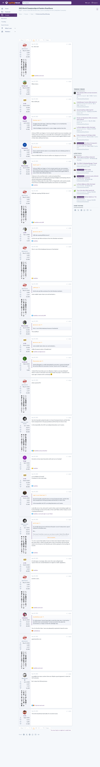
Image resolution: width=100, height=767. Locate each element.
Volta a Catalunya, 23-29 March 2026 (86, 135)
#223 (70, 636)
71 (43, 40)
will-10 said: (36, 523)
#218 (70, 491)
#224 (70, 674)
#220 (70, 558)
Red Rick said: (36, 147)
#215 (70, 417)
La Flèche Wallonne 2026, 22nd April (86, 127)
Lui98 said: (35, 287)
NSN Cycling (84, 169)
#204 (70, 116)
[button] (3, 2)
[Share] (67, 44)
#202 (70, 81)
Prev (22, 40)
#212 (70, 339)
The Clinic (79, 160)
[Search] (46, 2)
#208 (70, 228)
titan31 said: (36, 165)
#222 (70, 613)
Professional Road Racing (83, 98)
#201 (70, 44)
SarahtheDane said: (37, 617)
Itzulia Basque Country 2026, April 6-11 (87, 102)
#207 (70, 191)
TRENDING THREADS (79, 89)
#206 (70, 161)
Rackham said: (36, 120)
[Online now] (25, 84)
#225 (70, 711)
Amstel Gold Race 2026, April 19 (85, 110)
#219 (70, 519)
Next (47, 40)
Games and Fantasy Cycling (83, 166)
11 (38, 40)
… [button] (27, 40)
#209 (70, 246)
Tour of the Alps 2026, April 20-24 (85, 190)
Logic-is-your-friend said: (39, 495)
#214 (70, 380)
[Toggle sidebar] (97, 9)
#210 (70, 284)
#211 (70, 321)
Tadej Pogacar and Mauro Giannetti (86, 157)
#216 (70, 456)
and (39, 75)
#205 (70, 143)
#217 (70, 474)
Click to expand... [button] (51, 537)
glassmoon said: (37, 231)
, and (39, 315)
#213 (70, 357)
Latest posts (78, 153)
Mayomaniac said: (37, 361)
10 (36, 40)
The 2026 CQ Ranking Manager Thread (87, 163)
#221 (70, 576)
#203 (70, 99)
